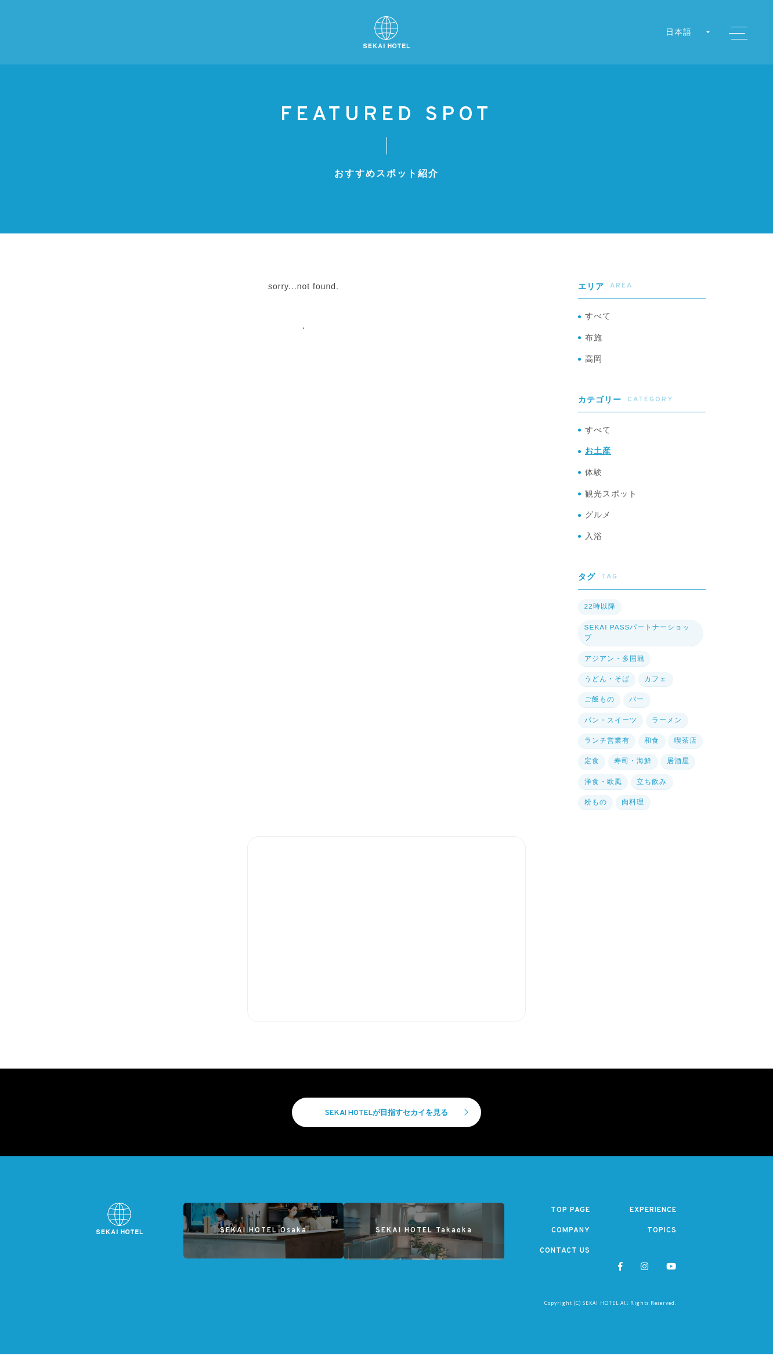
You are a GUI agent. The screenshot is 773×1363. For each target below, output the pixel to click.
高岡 (593, 361)
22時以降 (599, 616)
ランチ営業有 (606, 749)
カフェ (654, 688)
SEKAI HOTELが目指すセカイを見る (397, 1120)
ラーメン (666, 728)
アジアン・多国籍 (614, 667)
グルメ (598, 522)
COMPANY (570, 1239)
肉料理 (631, 809)
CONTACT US (564, 1260)
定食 (591, 769)
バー (635, 708)
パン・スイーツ (610, 728)
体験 (593, 478)
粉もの (595, 809)
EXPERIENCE (652, 1218)
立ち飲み (650, 789)
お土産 (598, 456)
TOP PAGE (570, 1218)
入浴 (593, 545)
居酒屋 (676, 769)
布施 (593, 339)
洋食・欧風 (603, 789)
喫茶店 (684, 749)
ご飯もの (599, 708)
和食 (650, 749)
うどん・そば (606, 688)
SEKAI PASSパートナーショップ (637, 641)
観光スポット (611, 500)
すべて (598, 317)
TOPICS (662, 1239)
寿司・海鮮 (632, 769)
